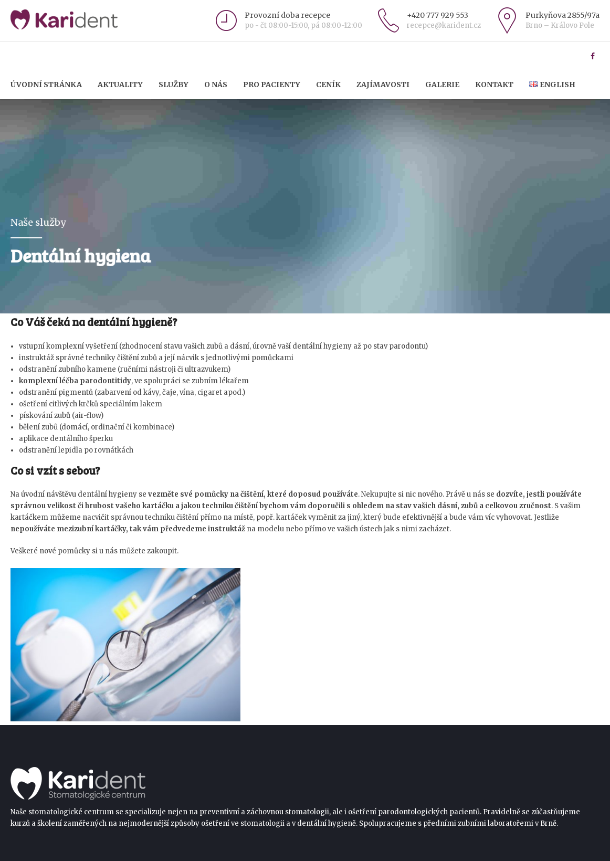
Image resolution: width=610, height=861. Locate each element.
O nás (215, 84)
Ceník (328, 84)
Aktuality (120, 84)
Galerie (442, 84)
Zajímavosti (382, 84)
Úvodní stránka (46, 84)
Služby (173, 84)
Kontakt (494, 84)
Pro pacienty (271, 84)
